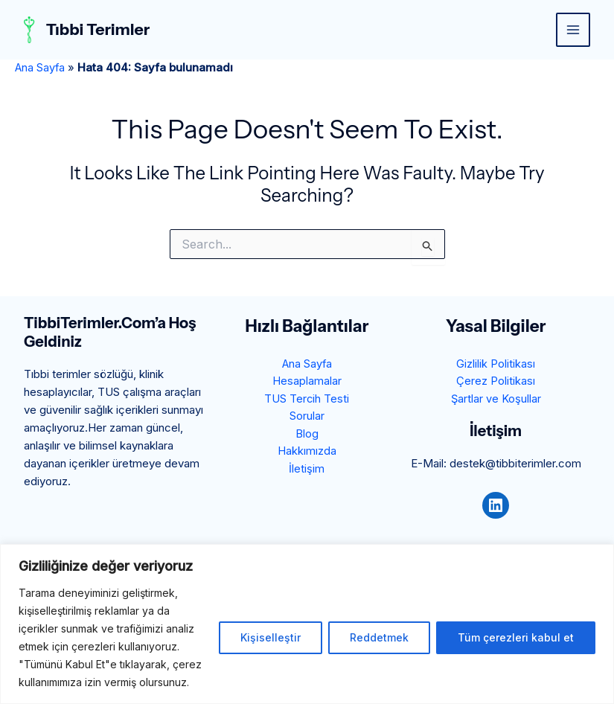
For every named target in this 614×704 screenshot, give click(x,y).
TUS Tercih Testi (307, 399)
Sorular (307, 417)
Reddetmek (379, 637)
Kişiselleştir (270, 637)
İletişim (306, 471)
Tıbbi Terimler (99, 29)
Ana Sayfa (40, 67)
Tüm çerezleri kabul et (516, 637)
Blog (307, 435)
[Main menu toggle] (573, 30)
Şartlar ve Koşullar (495, 399)
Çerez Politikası (495, 381)
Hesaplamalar (307, 381)
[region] (307, 624)
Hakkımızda (307, 453)
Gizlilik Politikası (495, 363)
